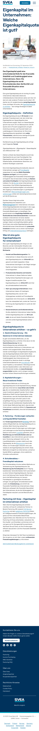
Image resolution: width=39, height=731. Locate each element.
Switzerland (10, 725)
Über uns (6, 668)
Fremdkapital (24, 170)
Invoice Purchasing (9, 657)
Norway (21, 723)
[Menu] (34, 3)
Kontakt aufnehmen (11, 640)
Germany (30, 723)
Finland (14, 723)
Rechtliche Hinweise (11, 682)
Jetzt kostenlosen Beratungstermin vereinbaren (18, 544)
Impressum (6, 691)
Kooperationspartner (10, 676)
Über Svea (6, 671)
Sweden (23, 728)
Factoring (6, 654)
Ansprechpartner (8, 674)
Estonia (28, 725)
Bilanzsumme (20, 443)
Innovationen (25, 362)
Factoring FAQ (7, 662)
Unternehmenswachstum (18, 231)
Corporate (14, 728)
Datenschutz (7, 686)
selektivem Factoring (22, 511)
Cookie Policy (7, 688)
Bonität (16, 183)
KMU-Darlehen (7, 660)
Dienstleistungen (10, 651)
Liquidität (19, 432)
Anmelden (25, 3)
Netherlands (20, 725)
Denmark (7, 723)
